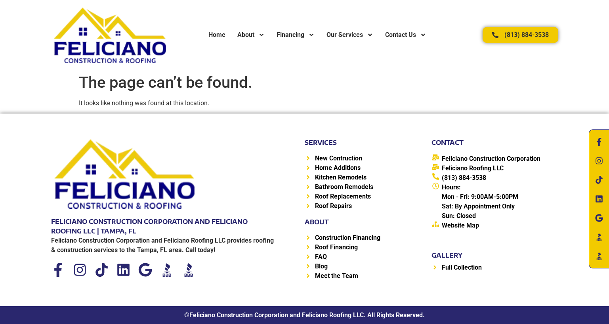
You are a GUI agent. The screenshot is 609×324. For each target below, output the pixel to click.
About (251, 35)
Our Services (349, 35)
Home (216, 35)
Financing (296, 35)
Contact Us (405, 35)
